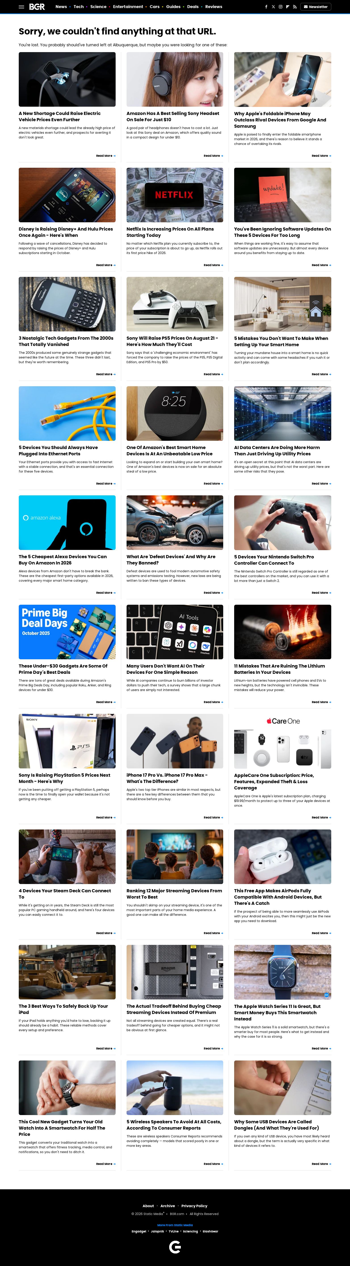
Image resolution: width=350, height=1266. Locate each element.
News (61, 6)
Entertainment (128, 6)
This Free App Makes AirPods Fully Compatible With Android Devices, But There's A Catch (278, 897)
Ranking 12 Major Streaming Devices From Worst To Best (174, 894)
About (148, 1206)
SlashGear (210, 1231)
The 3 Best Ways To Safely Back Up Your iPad (63, 1009)
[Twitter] (273, 6)
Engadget (139, 1231)
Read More (104, 156)
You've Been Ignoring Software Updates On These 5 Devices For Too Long (282, 232)
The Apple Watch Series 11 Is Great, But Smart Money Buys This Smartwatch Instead (277, 1012)
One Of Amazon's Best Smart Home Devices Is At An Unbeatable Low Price (169, 451)
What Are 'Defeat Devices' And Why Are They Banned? (171, 560)
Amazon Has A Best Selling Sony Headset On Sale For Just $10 (173, 116)
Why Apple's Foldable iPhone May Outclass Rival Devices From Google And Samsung (280, 120)
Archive (167, 1206)
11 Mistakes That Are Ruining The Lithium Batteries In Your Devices (279, 669)
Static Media (153, 1214)
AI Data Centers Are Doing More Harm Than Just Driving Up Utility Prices (277, 451)
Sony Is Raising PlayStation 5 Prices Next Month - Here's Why (64, 778)
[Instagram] (280, 6)
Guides (173, 6)
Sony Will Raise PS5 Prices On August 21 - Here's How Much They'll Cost (172, 341)
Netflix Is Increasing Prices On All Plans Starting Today (170, 232)
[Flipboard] (288, 6)
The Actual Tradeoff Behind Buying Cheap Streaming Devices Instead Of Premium (174, 1009)
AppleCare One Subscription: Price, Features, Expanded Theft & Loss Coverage (274, 781)
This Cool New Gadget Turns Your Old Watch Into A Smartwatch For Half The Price (62, 1128)
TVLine (174, 1231)
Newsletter (316, 7)
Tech (79, 6)
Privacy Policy (194, 1206)
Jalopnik (157, 1231)
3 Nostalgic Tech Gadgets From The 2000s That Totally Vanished (66, 341)
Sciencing (190, 1231)
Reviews (214, 6)
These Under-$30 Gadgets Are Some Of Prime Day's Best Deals (63, 669)
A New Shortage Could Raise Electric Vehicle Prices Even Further (60, 116)
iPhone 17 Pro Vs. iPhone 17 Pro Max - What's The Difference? (167, 778)
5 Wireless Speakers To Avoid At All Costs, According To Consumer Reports (174, 1125)
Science (98, 6)
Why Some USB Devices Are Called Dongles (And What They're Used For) (276, 1125)
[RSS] (295, 6)
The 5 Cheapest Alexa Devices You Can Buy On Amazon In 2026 (63, 560)
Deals (193, 6)
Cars (155, 6)
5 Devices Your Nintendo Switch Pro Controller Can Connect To (274, 560)
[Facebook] (266, 6)
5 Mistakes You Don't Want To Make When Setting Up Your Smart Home (281, 341)
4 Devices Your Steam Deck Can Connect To (65, 894)
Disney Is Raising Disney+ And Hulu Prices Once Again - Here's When (66, 232)
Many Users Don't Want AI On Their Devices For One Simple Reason (166, 669)
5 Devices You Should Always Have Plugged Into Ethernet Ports (58, 451)
